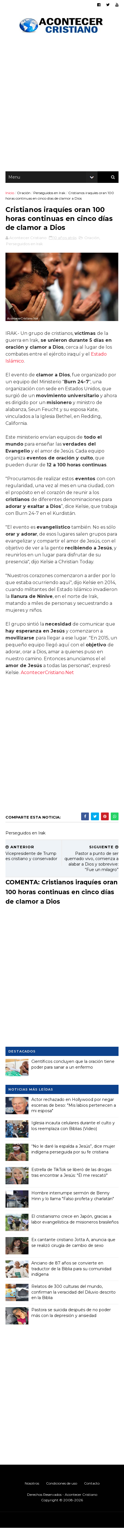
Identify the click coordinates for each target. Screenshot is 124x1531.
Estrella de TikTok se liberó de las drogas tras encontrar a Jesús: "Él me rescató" (72, 1175)
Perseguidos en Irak (50, 195)
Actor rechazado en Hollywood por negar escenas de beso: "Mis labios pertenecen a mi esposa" (74, 1108)
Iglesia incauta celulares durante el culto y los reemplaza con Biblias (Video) (73, 1128)
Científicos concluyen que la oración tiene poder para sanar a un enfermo (73, 1067)
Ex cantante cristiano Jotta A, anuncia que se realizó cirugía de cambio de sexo (74, 1245)
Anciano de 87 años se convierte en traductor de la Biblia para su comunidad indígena (72, 1271)
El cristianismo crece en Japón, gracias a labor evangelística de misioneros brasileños (72, 1225)
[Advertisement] (62, 105)
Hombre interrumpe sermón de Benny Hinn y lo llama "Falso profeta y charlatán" (73, 1198)
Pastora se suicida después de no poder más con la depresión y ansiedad (71, 1315)
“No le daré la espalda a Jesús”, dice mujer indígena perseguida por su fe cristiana (73, 1152)
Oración (24, 195)
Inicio (10, 195)
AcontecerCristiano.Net (47, 675)
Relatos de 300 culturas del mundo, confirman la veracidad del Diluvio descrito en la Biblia (74, 1295)
